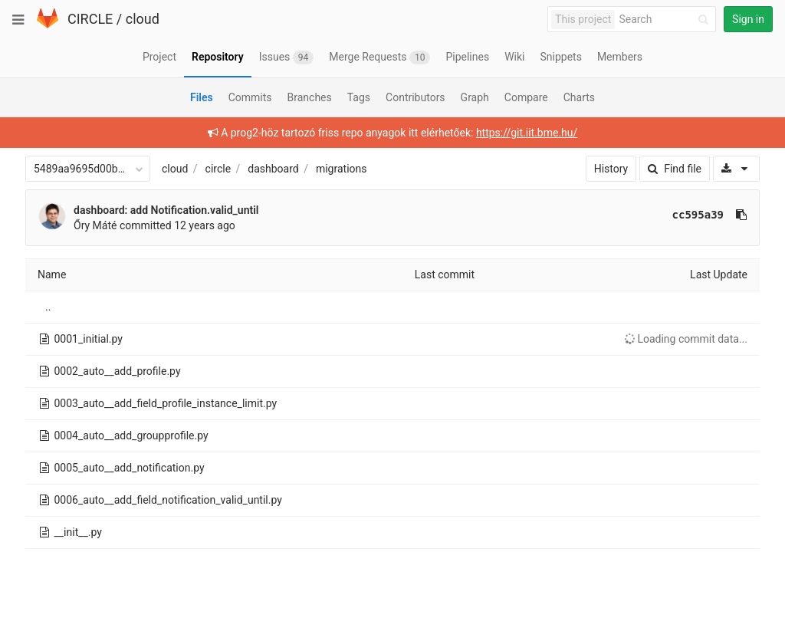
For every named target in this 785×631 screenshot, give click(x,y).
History (611, 169)
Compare (526, 97)
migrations (341, 169)
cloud (142, 19)
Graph (475, 97)
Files (201, 97)
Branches (309, 97)
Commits (250, 97)
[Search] (666, 19)
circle (218, 169)
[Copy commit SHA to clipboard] (741, 214)
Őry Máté (95, 225)
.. (48, 307)
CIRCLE (90, 19)
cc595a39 (698, 215)
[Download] (736, 169)
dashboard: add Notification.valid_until (166, 210)
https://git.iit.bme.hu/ (526, 133)
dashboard (273, 169)
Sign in (748, 19)
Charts (579, 97)
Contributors (415, 97)
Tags (358, 97)
